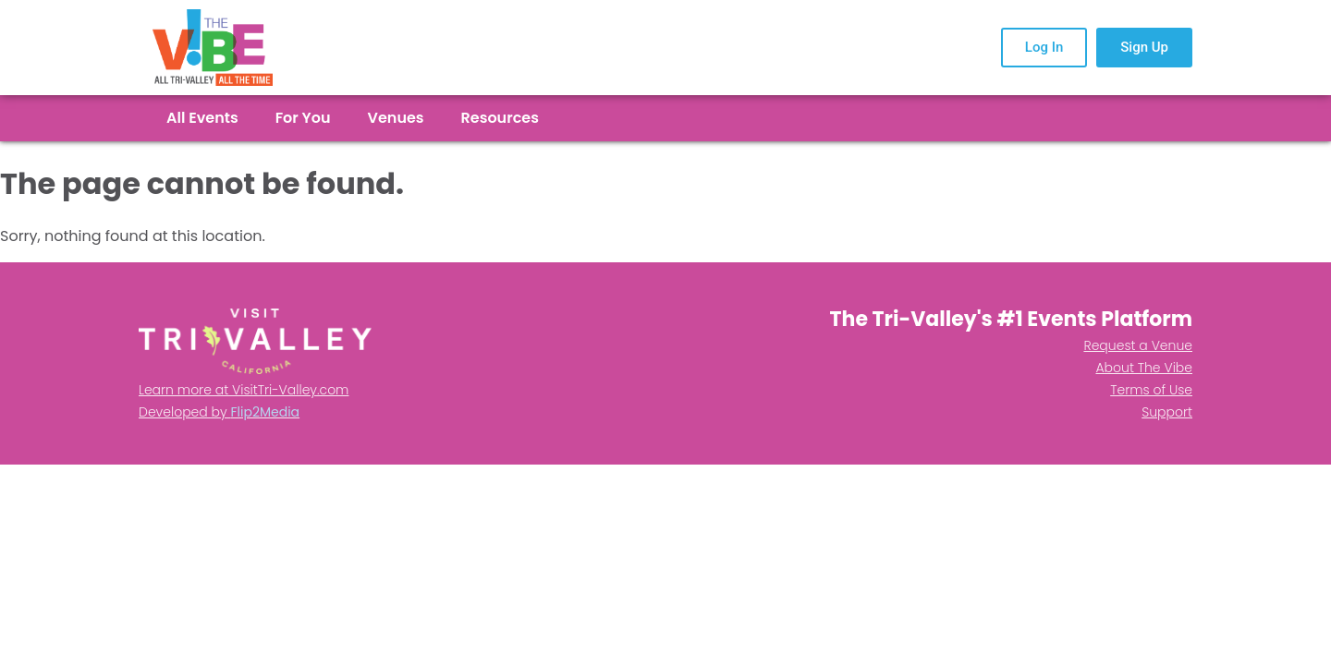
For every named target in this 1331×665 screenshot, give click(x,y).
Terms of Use (1151, 390)
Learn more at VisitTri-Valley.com (243, 390)
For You (303, 118)
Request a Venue (1137, 345)
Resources (500, 118)
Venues (396, 118)
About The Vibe (1143, 367)
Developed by (219, 412)
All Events (202, 118)
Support (1167, 412)
